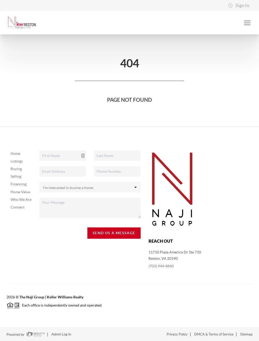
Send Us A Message (114, 233)
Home (15, 153)
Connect (17, 207)
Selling (15, 176)
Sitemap (246, 334)
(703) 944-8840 (161, 266)
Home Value (20, 192)
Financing (18, 184)
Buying (16, 169)
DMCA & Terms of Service (214, 334)
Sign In (238, 5)
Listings (16, 161)
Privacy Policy (177, 334)
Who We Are (20, 199)
